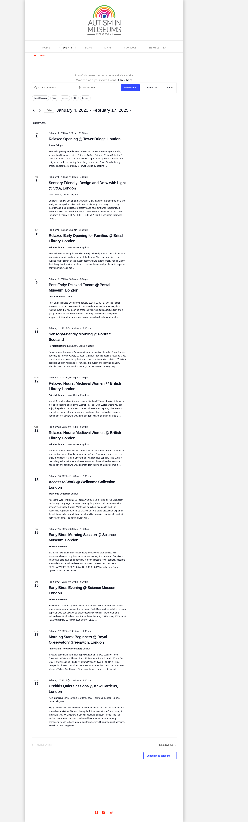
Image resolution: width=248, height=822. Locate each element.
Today (49, 110)
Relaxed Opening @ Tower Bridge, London (85, 139)
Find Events (130, 87)
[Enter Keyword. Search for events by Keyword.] (54, 88)
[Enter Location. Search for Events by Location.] (98, 88)
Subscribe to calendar (158, 756)
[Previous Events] (34, 110)
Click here (125, 80)
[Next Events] (40, 110)
